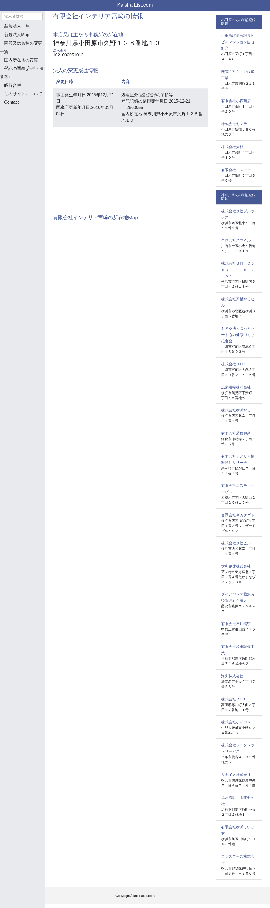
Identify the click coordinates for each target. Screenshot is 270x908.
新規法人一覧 (17, 26)
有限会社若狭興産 (236, 433)
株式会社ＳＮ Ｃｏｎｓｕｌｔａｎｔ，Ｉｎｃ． (237, 269)
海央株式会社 (232, 676)
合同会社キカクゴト (237, 515)
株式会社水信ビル (236, 543)
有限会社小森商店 (236, 101)
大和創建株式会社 (236, 566)
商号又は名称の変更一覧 (21, 47)
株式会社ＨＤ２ (234, 364)
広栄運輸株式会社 (236, 387)
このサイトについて (23, 94)
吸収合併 (12, 85)
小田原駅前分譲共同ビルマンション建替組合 (237, 41)
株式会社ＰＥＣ (234, 699)
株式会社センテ (234, 124)
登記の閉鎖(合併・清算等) (22, 72)
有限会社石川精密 (236, 624)
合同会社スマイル (236, 240)
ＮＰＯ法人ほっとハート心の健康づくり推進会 (237, 334)
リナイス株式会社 (236, 774)
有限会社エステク (236, 170)
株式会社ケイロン (236, 722)
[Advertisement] (26, 137)
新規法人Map (16, 34)
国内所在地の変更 (21, 60)
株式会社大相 (232, 147)
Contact (11, 102)
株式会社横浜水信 (236, 410)
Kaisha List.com (135, 5)
